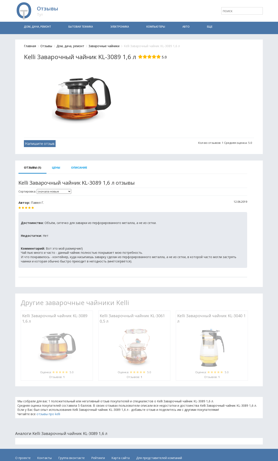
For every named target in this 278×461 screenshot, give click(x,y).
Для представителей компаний (159, 458)
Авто (186, 26)
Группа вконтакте (71, 458)
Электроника (119, 26)
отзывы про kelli (48, 414)
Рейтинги (98, 458)
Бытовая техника (80, 26)
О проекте (23, 458)
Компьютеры (155, 26)
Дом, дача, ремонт (37, 26)
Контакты (44, 458)
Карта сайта (120, 458)
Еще (209, 26)
